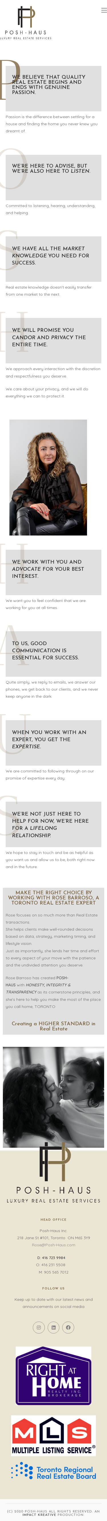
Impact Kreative (39, 1515)
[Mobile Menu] (104, 10)
